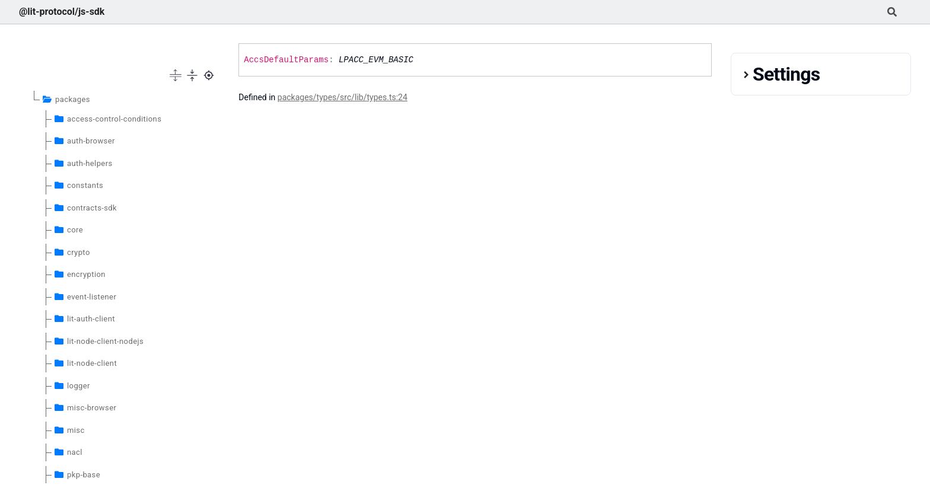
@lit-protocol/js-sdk (61, 11)
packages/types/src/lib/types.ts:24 (342, 97)
